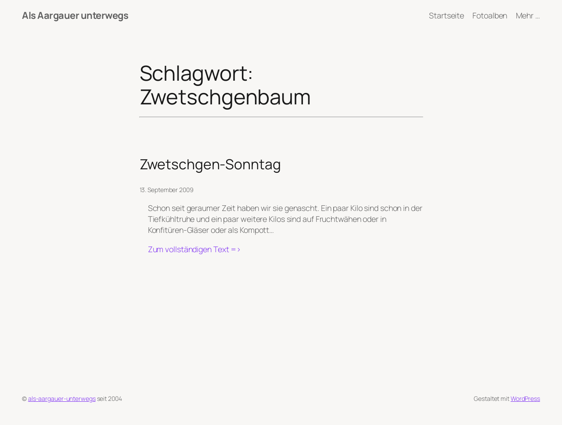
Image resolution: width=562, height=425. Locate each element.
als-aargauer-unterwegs (62, 398)
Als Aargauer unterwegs (75, 15)
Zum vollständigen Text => (194, 249)
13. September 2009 (167, 190)
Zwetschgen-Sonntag (210, 164)
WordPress (525, 398)
